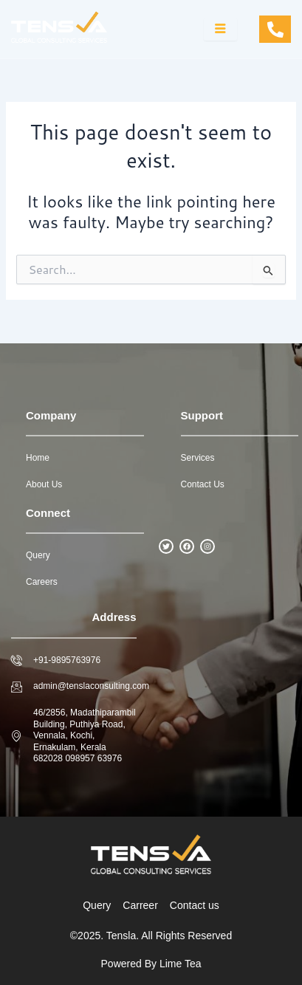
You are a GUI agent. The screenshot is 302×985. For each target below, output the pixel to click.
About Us (44, 484)
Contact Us (202, 484)
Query (38, 555)
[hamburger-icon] (220, 29)
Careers (42, 582)
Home (37, 458)
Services (198, 458)
